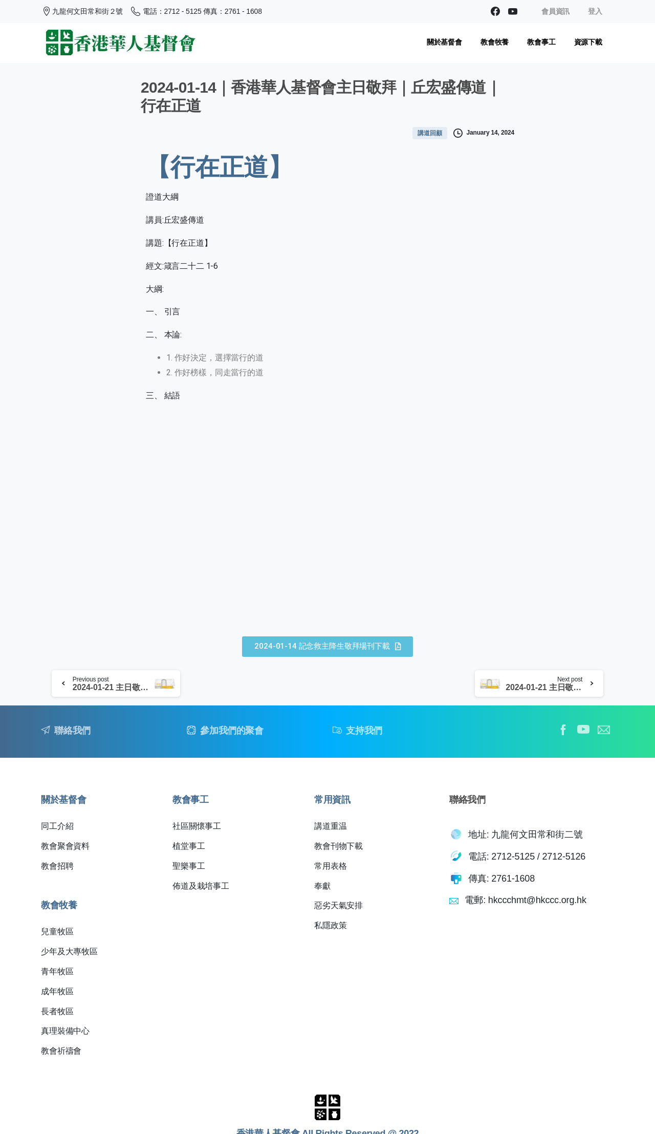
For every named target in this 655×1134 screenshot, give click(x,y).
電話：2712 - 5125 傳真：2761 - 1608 (196, 11)
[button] (327, 646)
